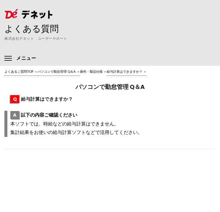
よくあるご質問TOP (18, 71)
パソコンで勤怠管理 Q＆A (56, 71)
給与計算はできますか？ (124, 71)
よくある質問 (31, 28)
